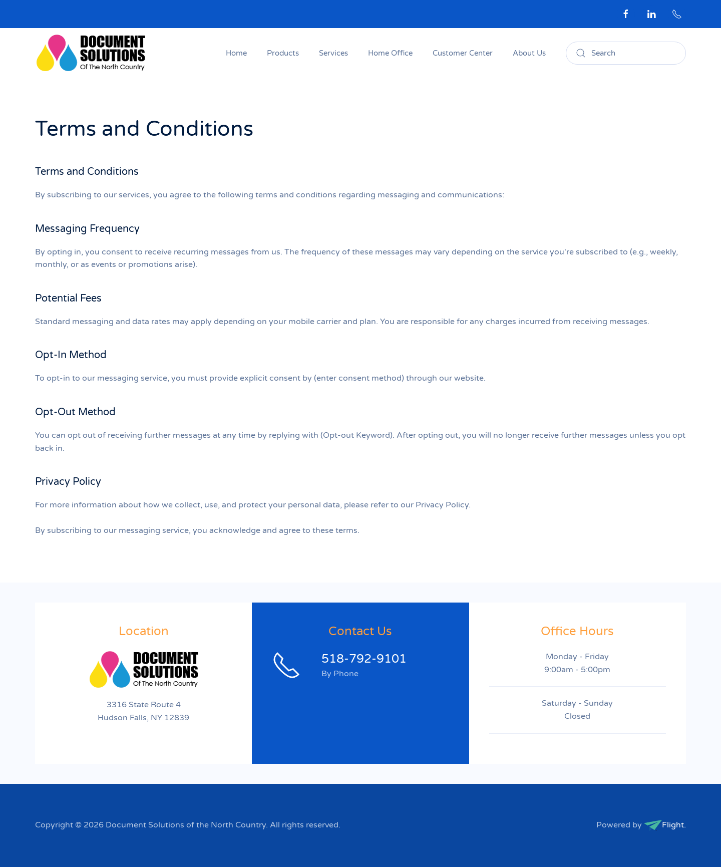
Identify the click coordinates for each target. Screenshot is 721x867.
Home (236, 53)
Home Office (390, 53)
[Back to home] (92, 53)
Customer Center (463, 53)
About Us (529, 53)
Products (283, 53)
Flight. (674, 825)
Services (333, 53)
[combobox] (626, 53)
